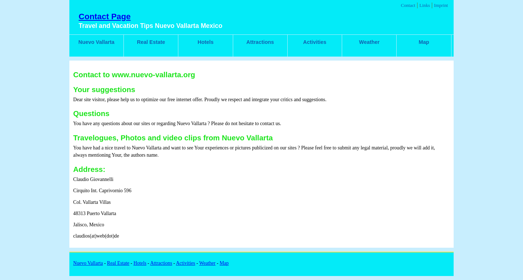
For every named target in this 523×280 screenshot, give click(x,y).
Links (424, 5)
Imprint (441, 5)
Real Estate (151, 42)
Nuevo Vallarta (96, 42)
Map (424, 42)
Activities (315, 42)
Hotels (206, 42)
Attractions (260, 42)
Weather (369, 42)
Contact (408, 5)
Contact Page (105, 16)
